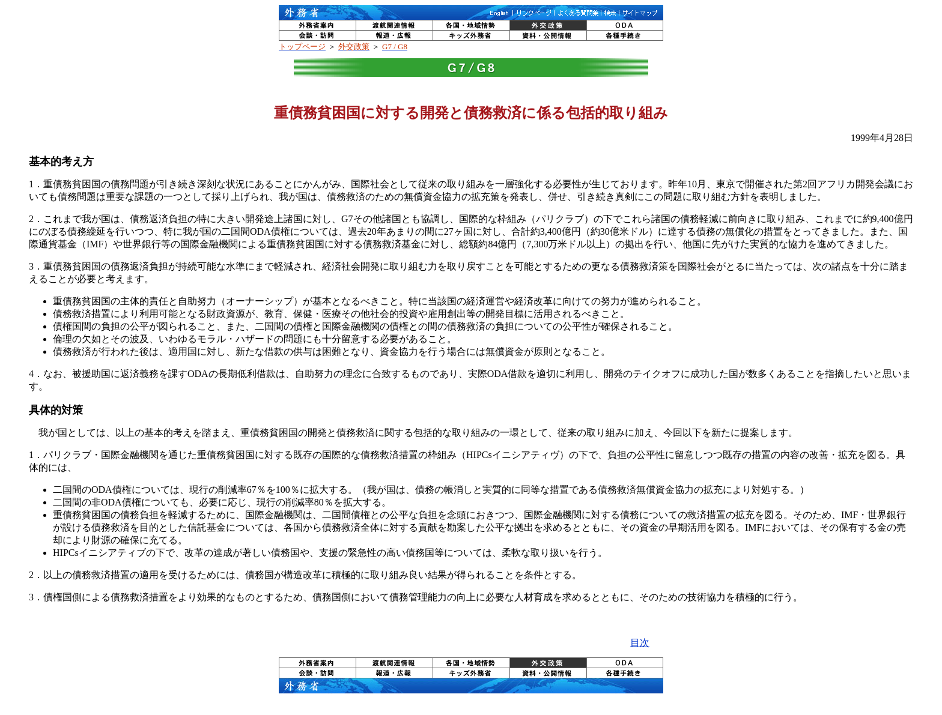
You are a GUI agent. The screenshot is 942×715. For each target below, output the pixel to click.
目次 (639, 643)
